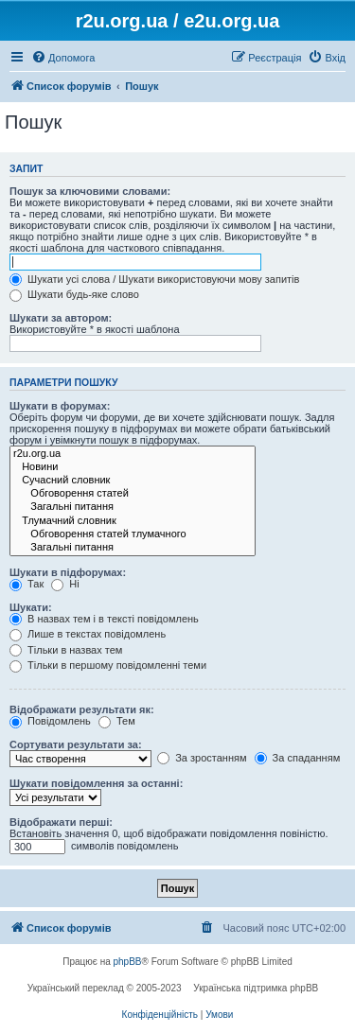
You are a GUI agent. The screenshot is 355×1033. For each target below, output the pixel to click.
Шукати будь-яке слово (74, 294)
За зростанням (201, 757)
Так (26, 583)
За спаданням (298, 757)
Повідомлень (50, 721)
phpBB (128, 961)
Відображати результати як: (81, 709)
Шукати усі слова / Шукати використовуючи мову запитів (154, 279)
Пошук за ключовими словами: (89, 191)
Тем (116, 721)
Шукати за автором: (60, 318)
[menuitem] (63, 57)
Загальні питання (132, 507)
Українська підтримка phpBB (255, 988)
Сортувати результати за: (75, 744)
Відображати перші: (61, 822)
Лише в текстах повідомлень (87, 633)
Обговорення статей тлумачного (132, 534)
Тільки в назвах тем (65, 650)
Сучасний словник (132, 480)
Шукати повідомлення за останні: (96, 783)
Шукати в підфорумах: (67, 572)
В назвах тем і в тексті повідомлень (104, 618)
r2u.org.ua (132, 454)
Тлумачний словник (132, 521)
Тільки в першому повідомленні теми (107, 665)
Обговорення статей (132, 493)
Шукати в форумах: (59, 405)
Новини (132, 467)
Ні (65, 583)
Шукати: (30, 607)
